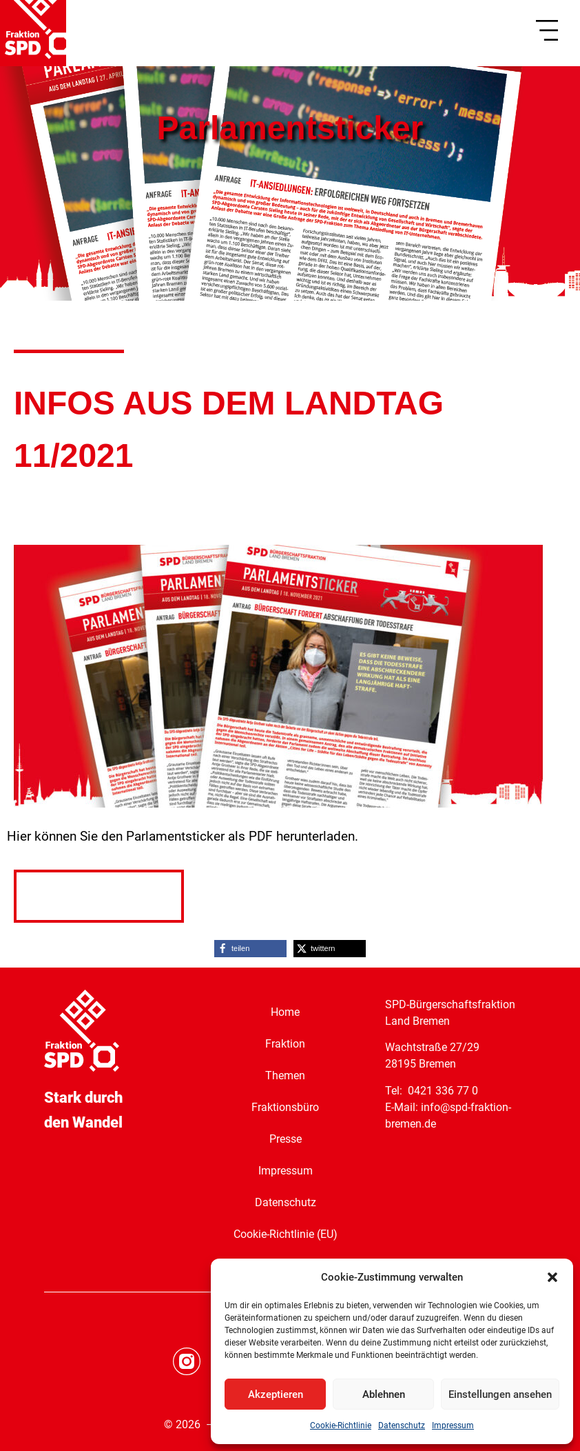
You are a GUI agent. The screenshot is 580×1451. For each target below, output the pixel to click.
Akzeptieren (275, 1394)
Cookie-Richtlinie (340, 1425)
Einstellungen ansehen (500, 1394)
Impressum (453, 1425)
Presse (285, 1138)
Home (285, 1012)
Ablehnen (383, 1394)
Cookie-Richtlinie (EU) (286, 1234)
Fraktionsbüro (285, 1107)
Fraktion (285, 1043)
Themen (285, 1075)
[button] (552, 1277)
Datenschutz (401, 1425)
